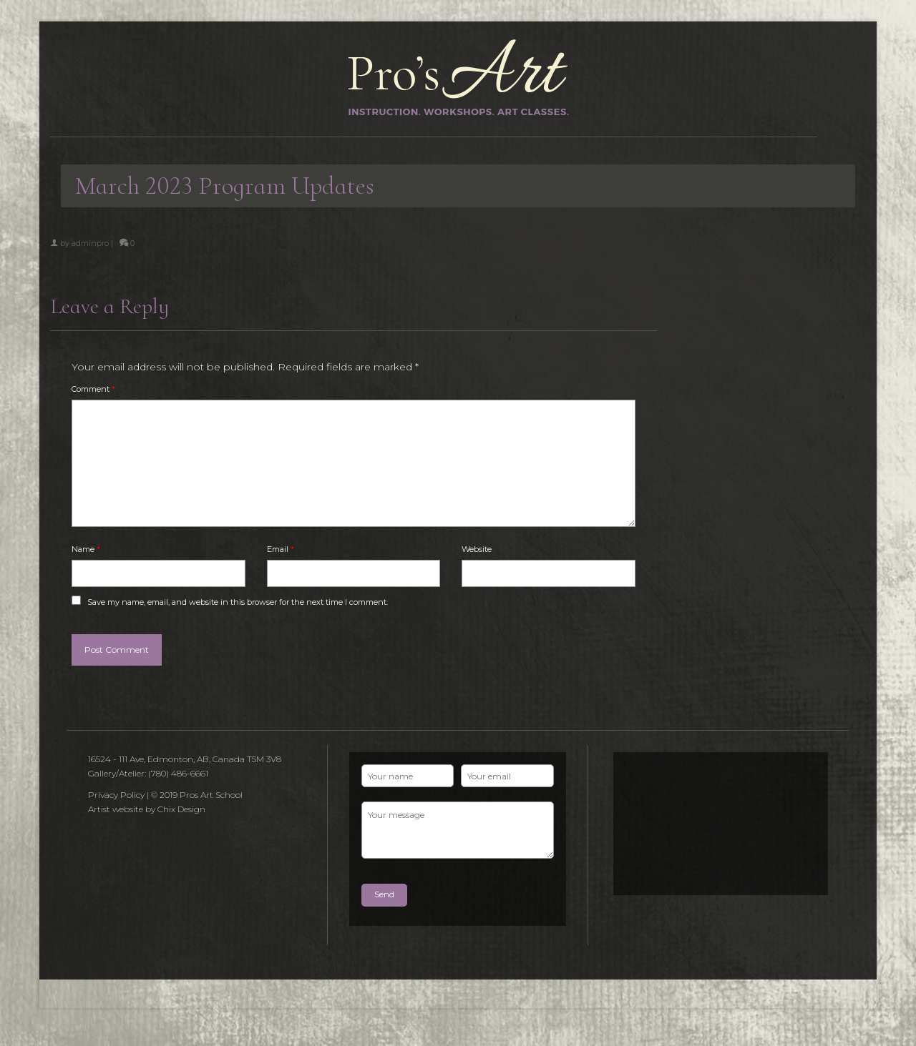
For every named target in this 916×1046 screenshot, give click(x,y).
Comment (93, 389)
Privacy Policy (116, 794)
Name (86, 549)
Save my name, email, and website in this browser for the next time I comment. (237, 602)
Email (280, 549)
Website (477, 549)
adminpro (90, 243)
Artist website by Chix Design (146, 809)
